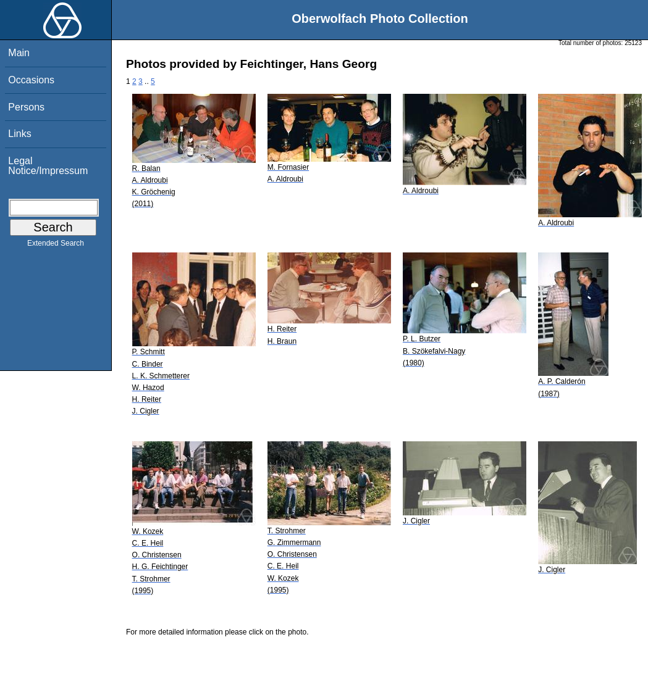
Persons (26, 107)
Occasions (31, 80)
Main (19, 53)
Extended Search (55, 245)
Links (19, 133)
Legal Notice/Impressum (48, 166)
